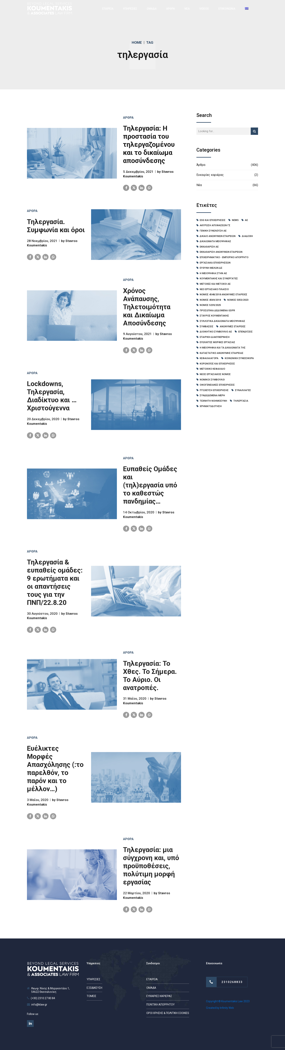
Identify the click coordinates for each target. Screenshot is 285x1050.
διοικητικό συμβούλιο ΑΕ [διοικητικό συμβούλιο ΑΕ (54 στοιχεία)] (216, 331)
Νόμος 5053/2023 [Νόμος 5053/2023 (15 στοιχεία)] (237, 299)
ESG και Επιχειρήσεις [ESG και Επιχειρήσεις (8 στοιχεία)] (212, 220)
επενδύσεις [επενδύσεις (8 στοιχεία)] (245, 331)
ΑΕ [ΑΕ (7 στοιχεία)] (246, 220)
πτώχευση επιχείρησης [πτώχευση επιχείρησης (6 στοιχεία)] (214, 390)
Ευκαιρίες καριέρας (210, 175)
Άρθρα (128, 117)
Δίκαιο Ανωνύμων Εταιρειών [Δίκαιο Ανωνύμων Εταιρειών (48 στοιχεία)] (218, 236)
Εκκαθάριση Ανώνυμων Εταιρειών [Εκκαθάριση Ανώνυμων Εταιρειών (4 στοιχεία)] (221, 251)
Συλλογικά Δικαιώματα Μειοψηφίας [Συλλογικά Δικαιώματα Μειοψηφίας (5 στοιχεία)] (222, 321)
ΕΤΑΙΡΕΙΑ (107, 8)
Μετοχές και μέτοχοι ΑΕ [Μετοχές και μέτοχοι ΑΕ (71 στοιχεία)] (215, 283)
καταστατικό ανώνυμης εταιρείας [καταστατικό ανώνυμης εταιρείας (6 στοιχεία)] (221, 353)
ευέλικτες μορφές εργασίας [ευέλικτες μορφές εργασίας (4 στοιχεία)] (217, 342)
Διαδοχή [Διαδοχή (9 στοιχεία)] (247, 236)
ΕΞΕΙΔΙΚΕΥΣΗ (94, 987)
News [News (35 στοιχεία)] (235, 220)
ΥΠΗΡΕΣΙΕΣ (130, 8)
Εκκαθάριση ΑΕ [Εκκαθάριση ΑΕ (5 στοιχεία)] (209, 246)
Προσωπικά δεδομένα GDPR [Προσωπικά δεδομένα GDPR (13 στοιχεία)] (217, 310)
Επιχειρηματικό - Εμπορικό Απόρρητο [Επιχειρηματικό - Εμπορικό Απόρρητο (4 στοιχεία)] (224, 257)
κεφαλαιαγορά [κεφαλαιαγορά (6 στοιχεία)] (209, 358)
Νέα (199, 185)
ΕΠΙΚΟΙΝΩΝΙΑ (226, 8)
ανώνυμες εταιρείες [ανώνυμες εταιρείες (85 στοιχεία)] (233, 326)
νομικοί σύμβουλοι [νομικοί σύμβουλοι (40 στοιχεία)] (212, 379)
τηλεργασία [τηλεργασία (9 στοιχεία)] (240, 400)
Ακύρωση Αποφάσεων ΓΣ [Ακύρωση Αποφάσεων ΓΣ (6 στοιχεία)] (215, 225)
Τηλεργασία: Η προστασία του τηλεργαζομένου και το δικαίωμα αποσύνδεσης (149, 144)
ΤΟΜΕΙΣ (91, 996)
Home (137, 42)
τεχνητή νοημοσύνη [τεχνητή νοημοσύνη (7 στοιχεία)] (213, 400)
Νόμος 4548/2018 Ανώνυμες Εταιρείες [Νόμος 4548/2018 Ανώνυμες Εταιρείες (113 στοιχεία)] (223, 294)
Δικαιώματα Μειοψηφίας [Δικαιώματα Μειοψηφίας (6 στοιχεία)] (215, 241)
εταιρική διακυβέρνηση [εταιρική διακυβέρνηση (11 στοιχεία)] (215, 337)
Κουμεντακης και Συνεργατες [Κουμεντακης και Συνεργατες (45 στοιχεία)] (219, 278)
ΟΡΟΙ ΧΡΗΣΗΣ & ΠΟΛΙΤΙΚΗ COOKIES (167, 1013)
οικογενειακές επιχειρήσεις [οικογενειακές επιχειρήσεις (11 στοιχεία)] (217, 384)
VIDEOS (204, 8)
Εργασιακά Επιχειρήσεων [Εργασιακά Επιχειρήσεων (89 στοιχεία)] (215, 262)
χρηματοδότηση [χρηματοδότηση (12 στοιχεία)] (211, 406)
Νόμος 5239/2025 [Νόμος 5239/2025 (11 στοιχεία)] (210, 305)
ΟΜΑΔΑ (152, 8)
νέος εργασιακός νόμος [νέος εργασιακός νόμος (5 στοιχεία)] (215, 374)
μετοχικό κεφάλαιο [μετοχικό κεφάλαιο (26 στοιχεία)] (212, 368)
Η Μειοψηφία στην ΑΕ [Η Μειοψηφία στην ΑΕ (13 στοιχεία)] (213, 273)
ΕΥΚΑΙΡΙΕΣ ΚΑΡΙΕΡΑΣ (159, 996)
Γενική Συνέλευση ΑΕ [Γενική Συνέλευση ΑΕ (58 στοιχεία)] (213, 230)
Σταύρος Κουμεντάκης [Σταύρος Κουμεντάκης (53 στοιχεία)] (214, 315)
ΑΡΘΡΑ (170, 8)
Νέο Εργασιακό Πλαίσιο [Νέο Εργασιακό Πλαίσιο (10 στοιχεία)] (214, 289)
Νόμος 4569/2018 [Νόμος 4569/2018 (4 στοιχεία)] (210, 299)
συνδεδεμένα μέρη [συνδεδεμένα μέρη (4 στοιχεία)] (212, 395)
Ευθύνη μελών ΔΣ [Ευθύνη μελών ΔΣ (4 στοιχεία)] (211, 267)
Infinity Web (227, 1007)
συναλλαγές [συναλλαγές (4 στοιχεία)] (243, 390)
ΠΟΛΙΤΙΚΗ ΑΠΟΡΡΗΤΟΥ (160, 1004)
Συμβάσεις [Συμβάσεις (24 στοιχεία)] (206, 326)
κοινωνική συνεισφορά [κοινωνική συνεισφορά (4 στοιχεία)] (239, 358)
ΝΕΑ (187, 8)
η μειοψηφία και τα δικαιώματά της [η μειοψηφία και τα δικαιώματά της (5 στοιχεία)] (223, 347)
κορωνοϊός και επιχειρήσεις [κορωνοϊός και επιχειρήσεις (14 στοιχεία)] (217, 363)
